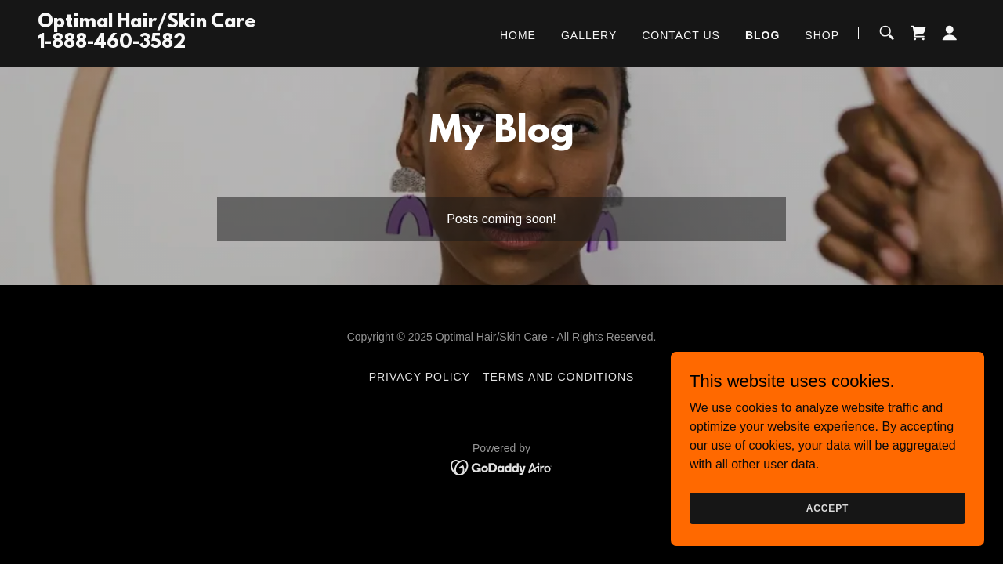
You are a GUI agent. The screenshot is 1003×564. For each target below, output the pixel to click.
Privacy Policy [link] (419, 377)
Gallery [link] (589, 35)
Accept (827, 518)
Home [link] (518, 35)
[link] (146, 43)
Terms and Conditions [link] (558, 377)
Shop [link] (822, 35)
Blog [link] (762, 35)
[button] (949, 33)
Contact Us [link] (681, 35)
